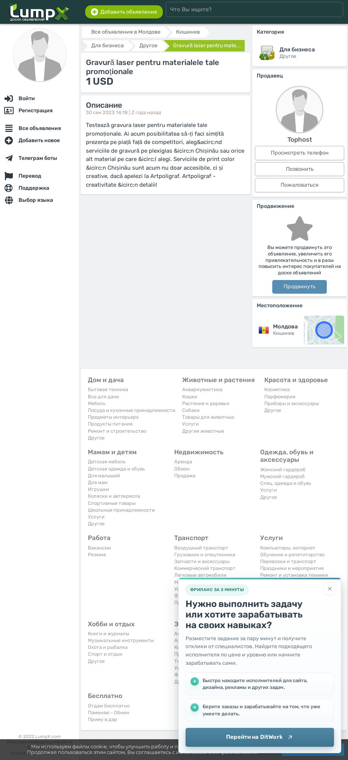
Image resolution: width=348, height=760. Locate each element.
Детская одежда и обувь (116, 469)
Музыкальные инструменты (121, 640)
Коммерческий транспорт (205, 568)
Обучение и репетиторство (292, 554)
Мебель (97, 403)
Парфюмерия (279, 396)
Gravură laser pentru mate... (207, 45)
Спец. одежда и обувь (285, 483)
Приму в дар (102, 719)
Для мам (98, 482)
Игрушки (98, 489)
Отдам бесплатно (109, 706)
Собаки (191, 410)
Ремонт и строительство (117, 431)
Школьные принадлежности (121, 510)
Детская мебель (107, 461)
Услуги (190, 424)
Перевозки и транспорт (288, 561)
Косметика (277, 389)
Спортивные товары (112, 503)
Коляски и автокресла (114, 496)
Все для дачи (103, 396)
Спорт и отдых (105, 654)
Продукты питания (110, 424)
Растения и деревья (205, 403)
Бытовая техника (108, 389)
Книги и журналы (108, 633)
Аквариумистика (202, 389)
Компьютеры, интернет (287, 548)
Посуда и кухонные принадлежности (131, 410)
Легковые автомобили (200, 575)
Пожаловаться (299, 185)
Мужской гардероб (282, 476)
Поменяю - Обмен (109, 712)
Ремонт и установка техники (294, 575)
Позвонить (300, 169)
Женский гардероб (283, 469)
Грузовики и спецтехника (204, 554)
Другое (96, 438)
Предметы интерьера (113, 417)
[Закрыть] (329, 588)
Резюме (97, 554)
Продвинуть (299, 286)
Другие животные (203, 431)
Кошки (189, 396)
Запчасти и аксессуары (201, 561)
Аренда (183, 461)
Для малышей (104, 475)
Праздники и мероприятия (292, 568)
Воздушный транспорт (201, 548)
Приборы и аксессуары (291, 403)
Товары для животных (208, 417)
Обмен (182, 469)
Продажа (184, 475)
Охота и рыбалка (108, 647)
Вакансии (99, 548)
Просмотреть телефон (300, 153)
